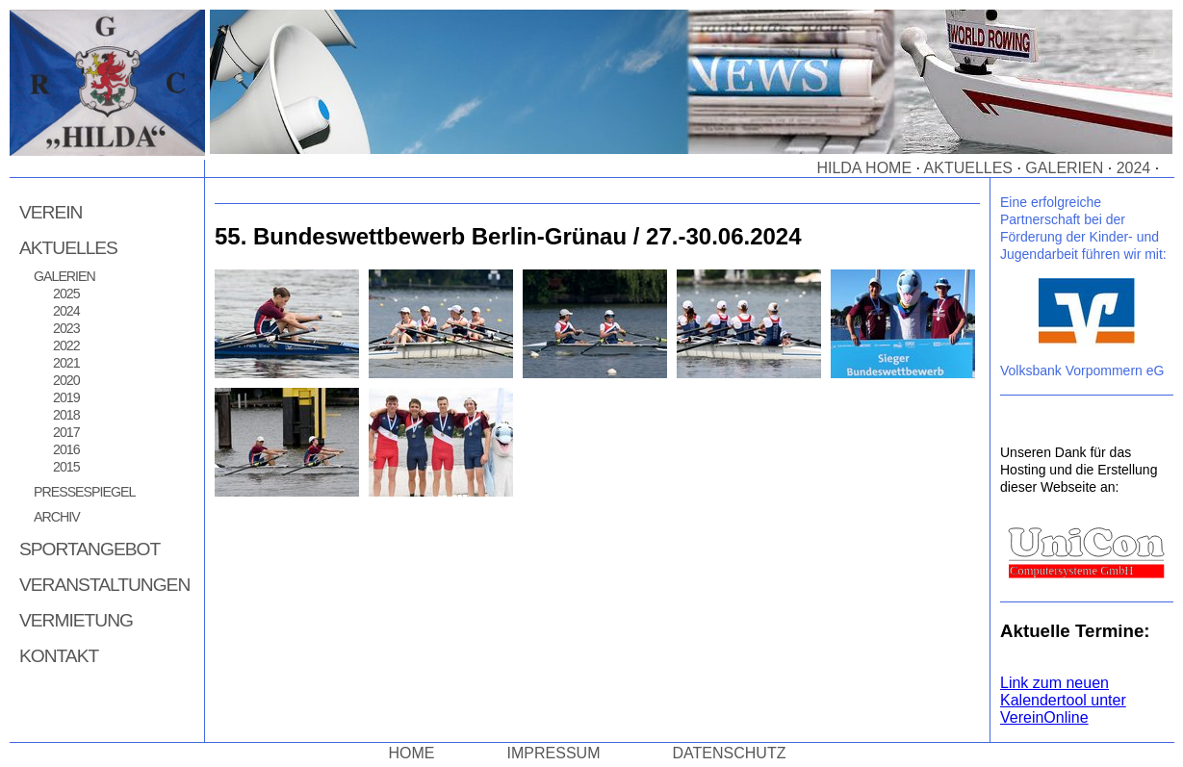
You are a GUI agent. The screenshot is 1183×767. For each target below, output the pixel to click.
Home (412, 753)
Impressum (554, 753)
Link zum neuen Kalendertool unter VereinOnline (1063, 700)
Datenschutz (729, 753)
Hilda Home (864, 168)
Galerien (1064, 168)
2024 (1134, 168)
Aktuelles (968, 168)
